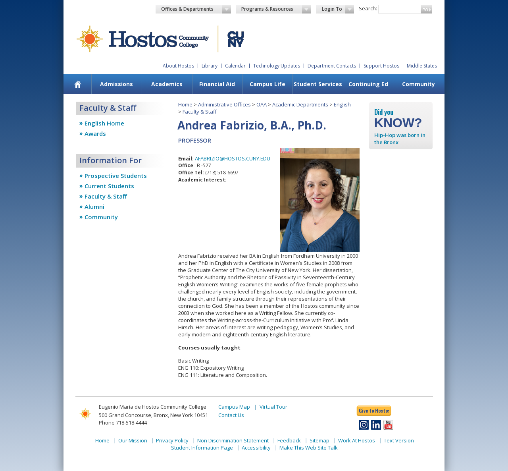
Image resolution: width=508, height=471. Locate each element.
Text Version (399, 440)
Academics (167, 84)
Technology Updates (276, 65)
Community (418, 84)
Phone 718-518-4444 (123, 422)
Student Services (318, 84)
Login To (338, 9)
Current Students (109, 185)
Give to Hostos (374, 410)
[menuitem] (78, 84)
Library (209, 65)
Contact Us (231, 415)
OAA (261, 104)
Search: (368, 8)
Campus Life (267, 84)
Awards (95, 133)
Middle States (422, 65)
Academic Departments (300, 104)
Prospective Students (116, 175)
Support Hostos (381, 65)
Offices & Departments (196, 9)
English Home (104, 123)
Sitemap (319, 440)
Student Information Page (202, 447)
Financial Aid (217, 84)
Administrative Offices (224, 104)
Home (185, 104)
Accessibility (256, 447)
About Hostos (178, 65)
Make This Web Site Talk (308, 447)
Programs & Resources (276, 9)
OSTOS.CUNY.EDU (249, 158)
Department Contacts (332, 65)
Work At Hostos (356, 440)
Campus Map (234, 406)
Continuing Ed (368, 84)
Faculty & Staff (106, 196)
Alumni (94, 206)
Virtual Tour (273, 406)
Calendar (235, 65)
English (342, 104)
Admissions (116, 84)
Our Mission (132, 440)
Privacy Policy (172, 440)
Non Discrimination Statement (233, 440)
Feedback (289, 440)
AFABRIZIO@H (211, 158)
